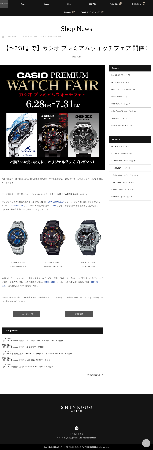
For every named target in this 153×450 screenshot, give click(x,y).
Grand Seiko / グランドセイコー (123, 89)
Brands (46, 4)
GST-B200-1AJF (17, 206)
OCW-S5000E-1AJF (56, 202)
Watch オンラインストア (92, 12)
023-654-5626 (49, 282)
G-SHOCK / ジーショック (120, 104)
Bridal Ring (138, 3)
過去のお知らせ (94, 375)
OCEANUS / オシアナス (120, 82)
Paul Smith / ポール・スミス (121, 197)
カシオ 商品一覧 (26, 314)
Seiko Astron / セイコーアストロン (124, 111)
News (23, 4)
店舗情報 (79, 314)
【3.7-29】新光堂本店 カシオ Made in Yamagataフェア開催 (27, 367)
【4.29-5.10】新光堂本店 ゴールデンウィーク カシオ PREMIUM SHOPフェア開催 (37, 354)
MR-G (54, 206)
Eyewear (69, 12)
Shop (69, 4)
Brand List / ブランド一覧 (120, 75)
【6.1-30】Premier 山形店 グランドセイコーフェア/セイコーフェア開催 (32, 340)
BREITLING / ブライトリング (122, 125)
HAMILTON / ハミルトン (120, 97)
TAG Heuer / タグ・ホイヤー (121, 118)
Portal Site (115, 3)
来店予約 (92, 4)
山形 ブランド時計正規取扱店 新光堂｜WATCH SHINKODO (76, 447)
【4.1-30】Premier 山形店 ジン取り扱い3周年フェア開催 (26, 360)
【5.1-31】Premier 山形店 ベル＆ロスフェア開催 (23, 347)
